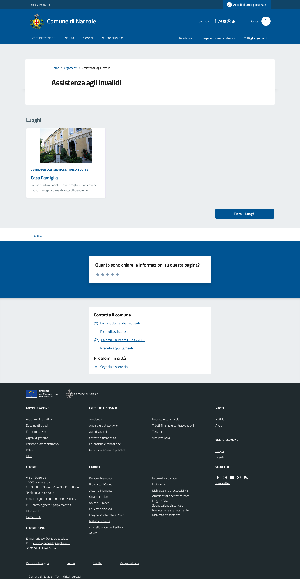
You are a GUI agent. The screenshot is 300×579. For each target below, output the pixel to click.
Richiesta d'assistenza (166, 514)
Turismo (157, 431)
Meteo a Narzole (99, 521)
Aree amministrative (39, 419)
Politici (30, 450)
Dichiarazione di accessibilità (170, 490)
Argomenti (70, 68)
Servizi (88, 37)
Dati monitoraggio (37, 563)
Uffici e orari (33, 511)
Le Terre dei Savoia (101, 509)
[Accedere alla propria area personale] (247, 4)
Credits (97, 563)
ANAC (93, 533)
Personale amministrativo (42, 444)
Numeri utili (33, 517)
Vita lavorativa (161, 437)
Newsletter (222, 483)
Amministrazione (43, 37)
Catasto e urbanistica (102, 437)
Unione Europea (99, 502)
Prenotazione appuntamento (170, 510)
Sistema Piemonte (100, 490)
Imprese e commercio (165, 419)
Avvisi (219, 425)
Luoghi (219, 451)
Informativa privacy (164, 478)
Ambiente (95, 419)
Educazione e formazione (105, 444)
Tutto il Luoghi (245, 213)
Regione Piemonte (39, 4)
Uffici (29, 456)
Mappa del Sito (129, 563)
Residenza (185, 38)
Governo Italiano (99, 496)
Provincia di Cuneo (100, 484)
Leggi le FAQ (160, 500)
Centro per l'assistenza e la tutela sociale (59, 170)
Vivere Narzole (112, 37)
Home (55, 68)
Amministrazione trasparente (170, 496)
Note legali (159, 484)
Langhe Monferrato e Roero (106, 515)
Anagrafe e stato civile (103, 425)
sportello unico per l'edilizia (106, 527)
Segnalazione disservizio (167, 505)
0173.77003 (46, 492)
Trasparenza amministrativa (218, 38)
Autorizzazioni (98, 431)
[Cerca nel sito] (264, 21)
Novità (69, 37)
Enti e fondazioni (36, 431)
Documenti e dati (37, 425)
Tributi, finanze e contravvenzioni (173, 425)
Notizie (219, 419)
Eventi (219, 457)
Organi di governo (37, 437)
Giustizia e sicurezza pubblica (107, 450)
